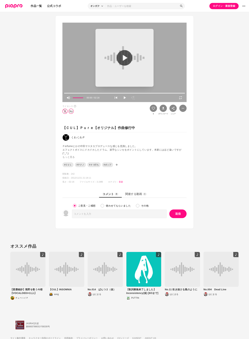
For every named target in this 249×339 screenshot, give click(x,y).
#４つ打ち (94, 165)
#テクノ (80, 165)
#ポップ (107, 165)
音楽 (121, 182)
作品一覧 (36, 5)
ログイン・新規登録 (224, 5)
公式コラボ (54, 5)
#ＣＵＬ (68, 165)
